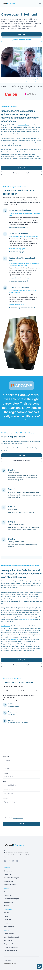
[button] (39, 4)
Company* (5, 773)
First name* (6, 756)
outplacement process (28, 619)
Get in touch (21, 455)
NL (5, 850)
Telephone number (8, 790)
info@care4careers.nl (14, 706)
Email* (4, 781)
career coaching (23, 125)
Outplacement (5, 626)
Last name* (6, 765)
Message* (5, 798)
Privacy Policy (7, 960)
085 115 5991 (11, 714)
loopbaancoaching (15, 639)
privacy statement (18, 818)
